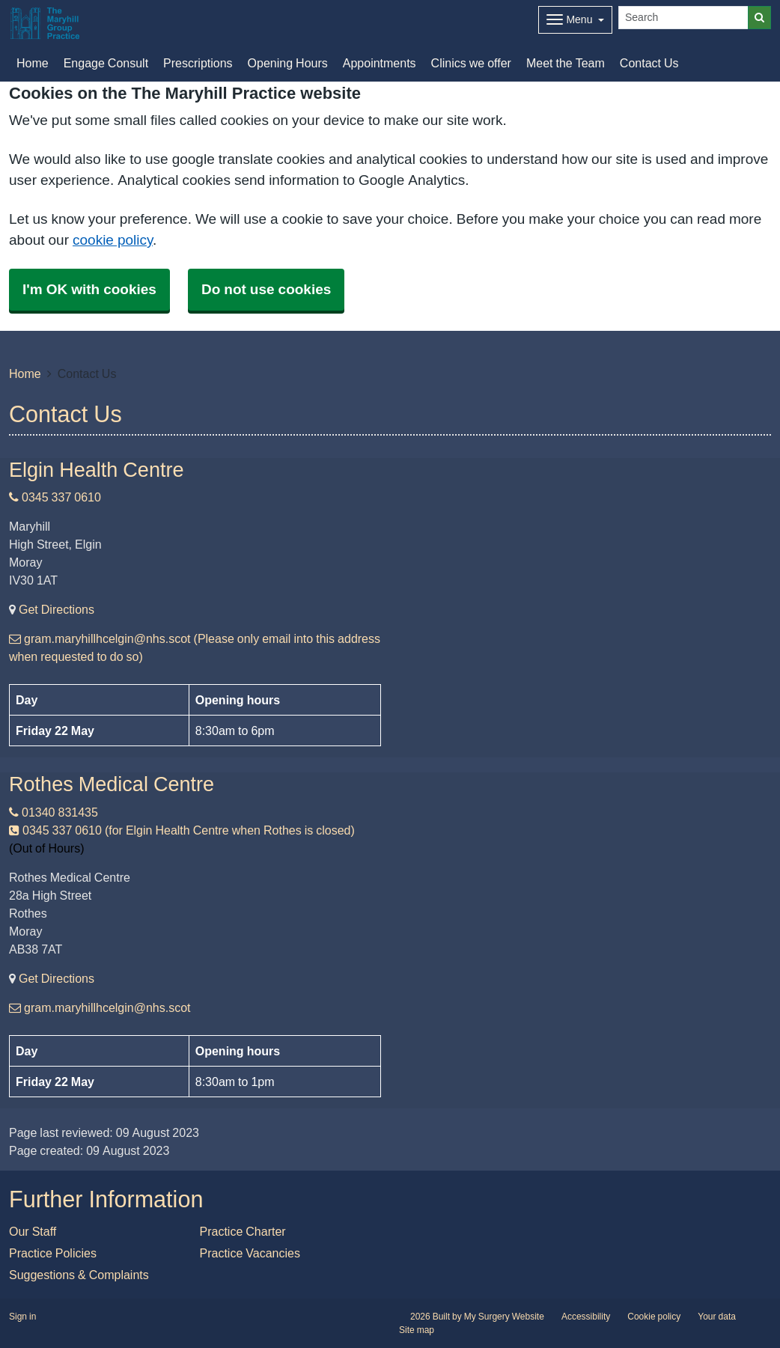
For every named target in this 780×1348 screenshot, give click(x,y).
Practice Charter (243, 1231)
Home (25, 373)
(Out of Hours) (46, 848)
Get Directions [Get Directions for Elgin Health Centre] (56, 609)
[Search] (683, 17)
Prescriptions (197, 63)
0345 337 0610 (55, 497)
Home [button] (32, 63)
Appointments (379, 63)
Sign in (22, 1316)
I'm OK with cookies (89, 289)
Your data (717, 1316)
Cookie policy (653, 1316)
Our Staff (32, 1231)
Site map (416, 1330)
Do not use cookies (266, 289)
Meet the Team (565, 63)
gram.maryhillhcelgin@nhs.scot (100, 1007)
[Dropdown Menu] (575, 20)
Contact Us (649, 63)
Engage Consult (106, 63)
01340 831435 (53, 812)
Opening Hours (288, 63)
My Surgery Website (504, 1316)
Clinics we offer (471, 63)
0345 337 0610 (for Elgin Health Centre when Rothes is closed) (182, 830)
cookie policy (113, 240)
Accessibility (585, 1316)
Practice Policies (53, 1253)
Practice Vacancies (250, 1253)
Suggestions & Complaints (79, 1275)
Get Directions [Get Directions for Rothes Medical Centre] (56, 978)
